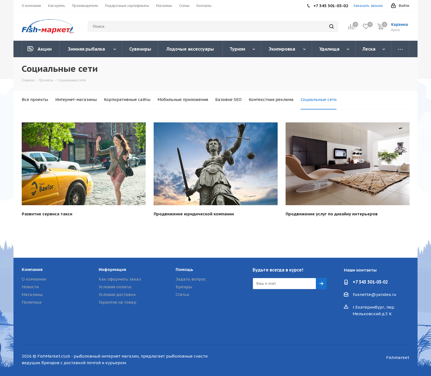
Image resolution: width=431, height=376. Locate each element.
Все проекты (35, 99)
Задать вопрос (191, 279)
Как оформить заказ (120, 279)
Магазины (32, 294)
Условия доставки (117, 294)
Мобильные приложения (183, 99)
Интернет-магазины (76, 99)
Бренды (184, 286)
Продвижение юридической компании (194, 213)
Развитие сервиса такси (47, 213)
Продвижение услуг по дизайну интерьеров (332, 213)
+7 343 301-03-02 (370, 282)
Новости (30, 286)
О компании (34, 279)
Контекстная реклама (271, 99)
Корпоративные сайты (127, 99)
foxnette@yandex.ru (374, 294)
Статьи (182, 294)
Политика (32, 302)
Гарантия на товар (117, 302)
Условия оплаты (115, 286)
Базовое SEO (228, 99)
